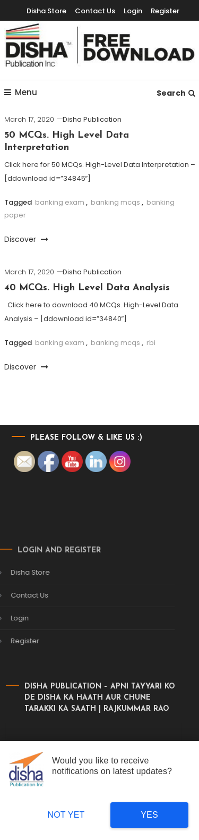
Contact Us (95, 11)
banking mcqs (115, 202)
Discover (26, 239)
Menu (20, 92)
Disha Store (46, 11)
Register (165, 11)
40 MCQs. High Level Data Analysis (87, 288)
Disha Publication (92, 119)
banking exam (59, 202)
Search (176, 93)
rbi (150, 343)
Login (133, 11)
